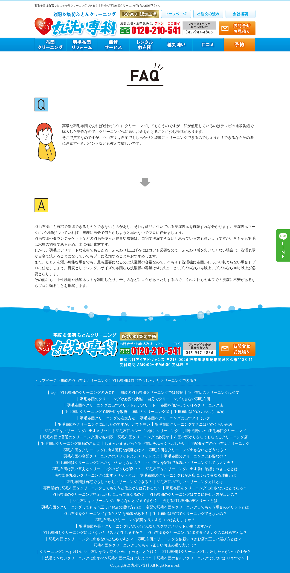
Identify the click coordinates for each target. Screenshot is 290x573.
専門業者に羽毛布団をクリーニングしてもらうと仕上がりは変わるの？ (102, 488)
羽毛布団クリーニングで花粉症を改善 (96, 412)
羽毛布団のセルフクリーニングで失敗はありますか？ (201, 558)
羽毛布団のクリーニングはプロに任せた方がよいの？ (193, 494)
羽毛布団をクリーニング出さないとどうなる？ (188, 450)
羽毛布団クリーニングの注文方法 (107, 418)
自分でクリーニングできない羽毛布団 (179, 399)
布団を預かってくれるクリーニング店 (191, 405)
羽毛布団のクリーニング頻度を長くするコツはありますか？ (145, 520)
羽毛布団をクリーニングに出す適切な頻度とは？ (104, 450)
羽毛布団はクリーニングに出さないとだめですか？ (91, 539)
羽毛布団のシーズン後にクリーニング (147, 431)
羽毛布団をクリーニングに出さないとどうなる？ (206, 488)
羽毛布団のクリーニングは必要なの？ (195, 456)
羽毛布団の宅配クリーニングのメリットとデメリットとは (111, 456)
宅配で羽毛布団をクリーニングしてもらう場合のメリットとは (197, 507)
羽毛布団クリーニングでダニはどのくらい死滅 (193, 424)
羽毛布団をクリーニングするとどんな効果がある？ (106, 514)
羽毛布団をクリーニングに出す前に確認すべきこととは (192, 469)
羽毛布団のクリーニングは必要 (213, 392)
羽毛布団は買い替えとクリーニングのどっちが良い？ (96, 469)
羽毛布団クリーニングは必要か (143, 437)
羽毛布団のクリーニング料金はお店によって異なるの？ (98, 494)
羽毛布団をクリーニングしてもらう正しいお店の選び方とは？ (145, 545)
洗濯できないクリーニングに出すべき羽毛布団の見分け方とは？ (98, 558)
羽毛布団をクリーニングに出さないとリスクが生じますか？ (93, 532)
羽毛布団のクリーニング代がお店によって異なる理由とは (188, 475)
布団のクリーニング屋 (150, 412)
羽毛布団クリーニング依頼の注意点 (70, 443)
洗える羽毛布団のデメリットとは (190, 501)
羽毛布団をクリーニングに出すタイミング (175, 418)
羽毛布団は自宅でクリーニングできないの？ (190, 514)
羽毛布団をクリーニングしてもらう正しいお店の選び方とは (91, 507)
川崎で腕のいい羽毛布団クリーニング (214, 431)
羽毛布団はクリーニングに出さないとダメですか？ (115, 501)
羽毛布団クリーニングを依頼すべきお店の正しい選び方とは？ (189, 539)
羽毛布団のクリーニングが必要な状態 (111, 399)
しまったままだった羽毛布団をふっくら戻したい (145, 443)
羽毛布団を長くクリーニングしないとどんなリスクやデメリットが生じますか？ (145, 526)
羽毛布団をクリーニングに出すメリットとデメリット (111, 405)
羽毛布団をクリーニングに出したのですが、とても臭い (104, 424)
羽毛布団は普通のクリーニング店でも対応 (78, 437)
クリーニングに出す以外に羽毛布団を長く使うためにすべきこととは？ (98, 552)
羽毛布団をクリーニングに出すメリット (78, 431)
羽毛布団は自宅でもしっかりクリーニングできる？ (109, 482)
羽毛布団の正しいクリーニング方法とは (190, 482)
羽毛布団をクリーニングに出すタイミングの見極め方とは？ (197, 532)
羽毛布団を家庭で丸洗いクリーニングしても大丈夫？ (190, 463)
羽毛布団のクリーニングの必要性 (88, 392)
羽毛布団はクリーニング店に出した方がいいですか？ (206, 552)
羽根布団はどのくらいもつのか (200, 412)
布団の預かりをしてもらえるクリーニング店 (211, 437)
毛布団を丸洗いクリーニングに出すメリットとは (94, 475)
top (53, 392)
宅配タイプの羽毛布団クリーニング (220, 443)
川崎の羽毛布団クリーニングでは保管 (151, 392)
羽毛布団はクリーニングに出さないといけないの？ (98, 463)
